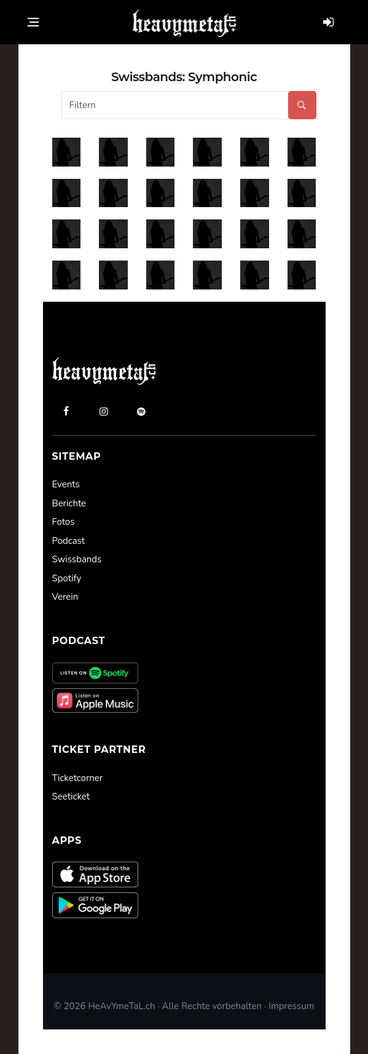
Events (66, 484)
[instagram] (104, 411)
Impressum (291, 1006)
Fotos (63, 522)
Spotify (67, 578)
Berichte (69, 503)
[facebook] (66, 411)
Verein (65, 597)
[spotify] (141, 411)
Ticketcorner (77, 778)
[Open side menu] (33, 22)
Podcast (68, 541)
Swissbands (77, 559)
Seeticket (71, 796)
